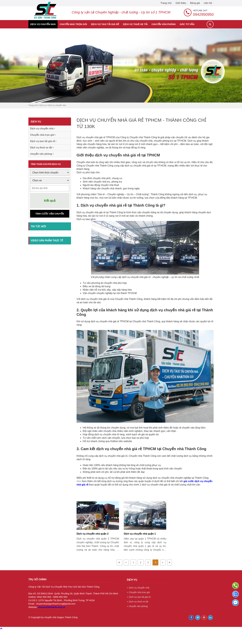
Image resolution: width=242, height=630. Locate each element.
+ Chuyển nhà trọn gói (138, 592)
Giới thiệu (180, 3)
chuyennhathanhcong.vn (51, 607)
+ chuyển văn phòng (137, 606)
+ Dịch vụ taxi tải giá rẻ (138, 597)
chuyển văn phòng (164, 24)
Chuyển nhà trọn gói (73, 24)
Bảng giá (195, 3)
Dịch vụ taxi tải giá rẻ (105, 24)
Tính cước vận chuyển (49, 213)
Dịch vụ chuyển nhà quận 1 (140, 533)
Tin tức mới (38, 226)
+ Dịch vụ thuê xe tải (137, 601)
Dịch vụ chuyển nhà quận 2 (92, 533)
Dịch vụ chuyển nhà (43, 24)
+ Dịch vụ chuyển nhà (138, 587)
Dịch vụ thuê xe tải (135, 24)
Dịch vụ (42, 105)
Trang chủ (166, 3)
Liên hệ (208, 3)
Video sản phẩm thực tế (47, 240)
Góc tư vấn (187, 24)
